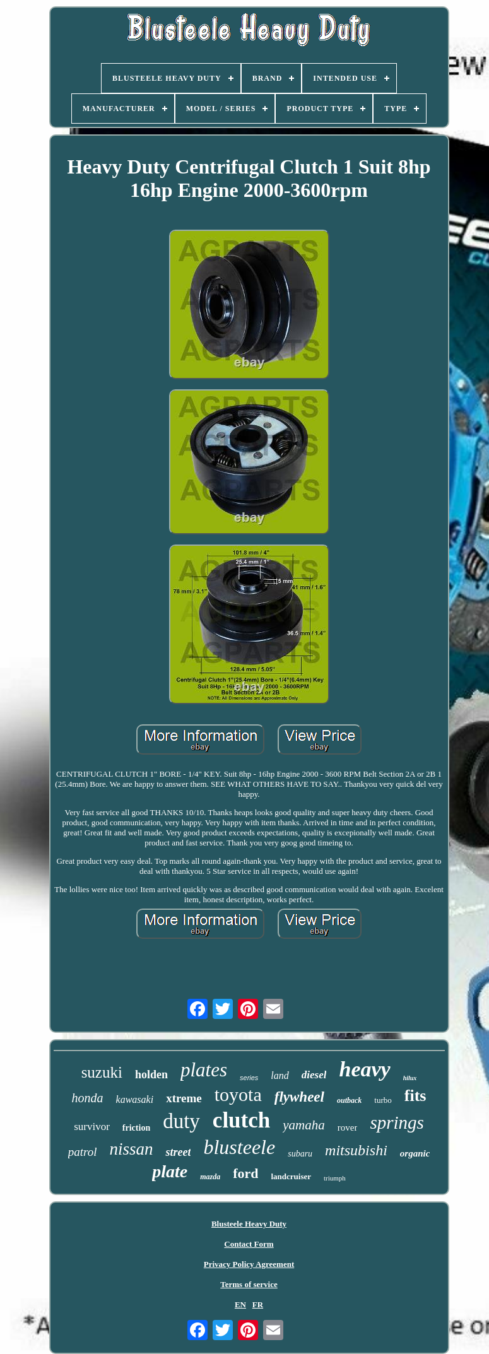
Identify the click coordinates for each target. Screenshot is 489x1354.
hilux (410, 1077)
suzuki (101, 1072)
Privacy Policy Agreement (249, 1264)
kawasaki (135, 1099)
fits (415, 1095)
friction (136, 1128)
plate (169, 1171)
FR (257, 1304)
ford (245, 1173)
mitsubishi (356, 1150)
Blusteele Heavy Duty (248, 1223)
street (178, 1152)
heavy (364, 1069)
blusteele (239, 1147)
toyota (238, 1094)
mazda (210, 1176)
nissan (131, 1148)
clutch (241, 1120)
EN (240, 1304)
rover (348, 1127)
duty (181, 1121)
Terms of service (249, 1284)
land (279, 1075)
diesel (314, 1075)
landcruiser (291, 1176)
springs (396, 1122)
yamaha (304, 1125)
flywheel (299, 1097)
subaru (300, 1153)
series (249, 1077)
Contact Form (248, 1244)
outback (349, 1100)
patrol (82, 1151)
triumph (335, 1178)
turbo (382, 1100)
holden (151, 1074)
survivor (92, 1127)
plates (203, 1070)
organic (415, 1153)
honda (87, 1098)
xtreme (184, 1098)
